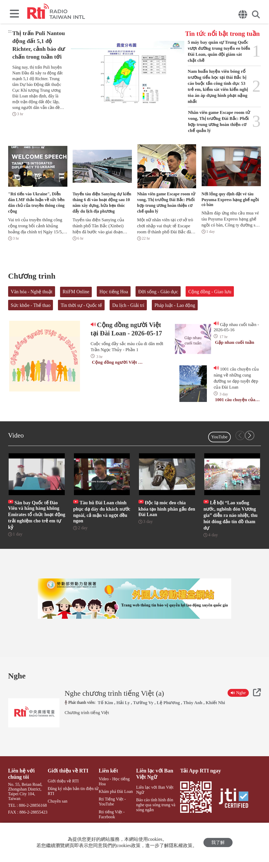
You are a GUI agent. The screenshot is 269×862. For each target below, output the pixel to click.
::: (10, 31)
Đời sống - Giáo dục (158, 291)
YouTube (219, 436)
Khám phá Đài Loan (116, 791)
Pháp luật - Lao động (174, 305)
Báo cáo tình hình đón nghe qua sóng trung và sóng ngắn (155, 805)
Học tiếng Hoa (113, 291)
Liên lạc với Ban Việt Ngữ (154, 774)
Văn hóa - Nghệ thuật (31, 291)
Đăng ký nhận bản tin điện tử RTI (73, 791)
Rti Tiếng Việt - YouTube (112, 801)
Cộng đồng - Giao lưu (209, 291)
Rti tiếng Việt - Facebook (112, 814)
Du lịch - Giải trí (128, 305)
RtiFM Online (76, 291)
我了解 (218, 842)
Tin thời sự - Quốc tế (81, 305)
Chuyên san (57, 801)
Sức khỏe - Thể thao (31, 305)
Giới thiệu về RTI (68, 770)
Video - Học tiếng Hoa (114, 781)
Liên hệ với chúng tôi (21, 774)
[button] (249, 435)
